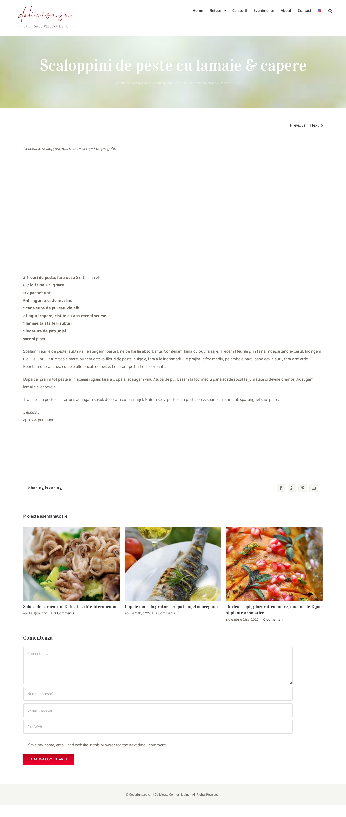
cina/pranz (164, 83)
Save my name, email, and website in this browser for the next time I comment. (97, 745)
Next (314, 125)
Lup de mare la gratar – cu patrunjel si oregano (171, 606)
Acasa (136, 83)
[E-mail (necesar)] (158, 710)
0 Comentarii (273, 619)
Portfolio (148, 83)
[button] (330, 10)
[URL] (158, 727)
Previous (297, 125)
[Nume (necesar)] (158, 694)
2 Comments (64, 613)
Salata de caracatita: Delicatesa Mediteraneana (69, 606)
